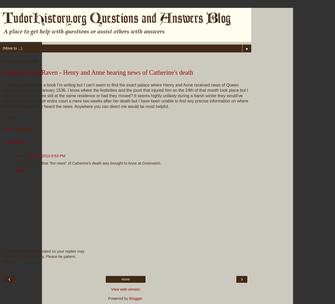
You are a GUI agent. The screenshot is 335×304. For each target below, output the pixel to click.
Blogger (135, 298)
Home (125, 279)
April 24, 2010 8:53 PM (46, 156)
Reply (20, 171)
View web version (125, 289)
